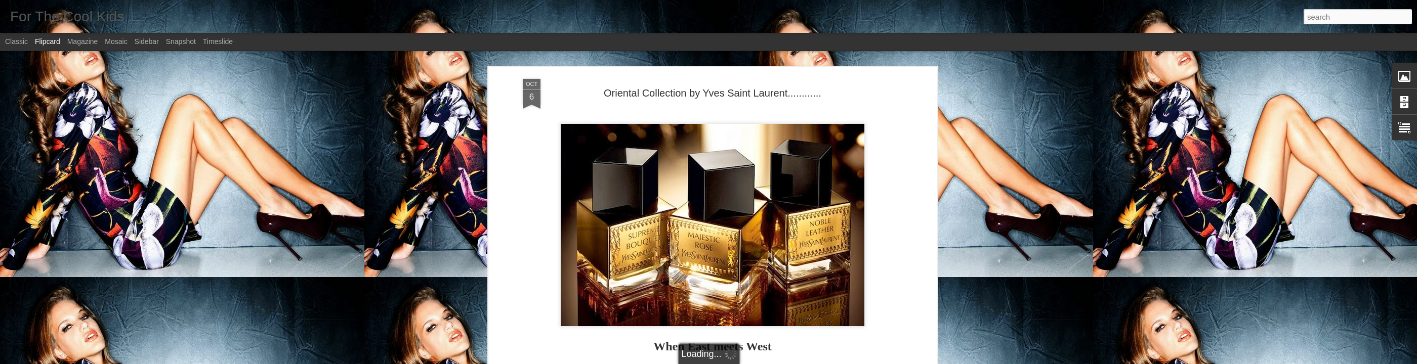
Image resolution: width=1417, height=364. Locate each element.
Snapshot (181, 41)
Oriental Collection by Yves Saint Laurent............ (712, 93)
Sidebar (147, 41)
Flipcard (47, 41)
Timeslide (218, 41)
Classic (16, 41)
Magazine (82, 41)
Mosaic (116, 41)
